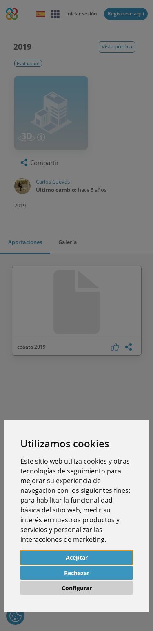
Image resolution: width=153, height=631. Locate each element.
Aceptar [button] (77, 557)
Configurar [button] (77, 588)
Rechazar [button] (76, 573)
